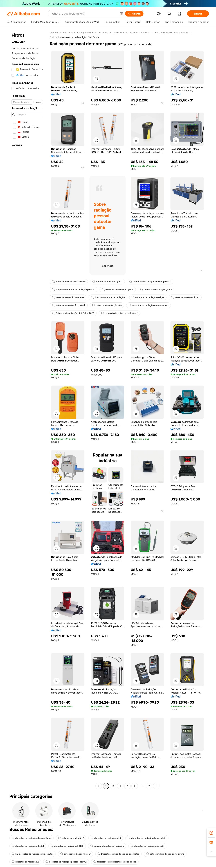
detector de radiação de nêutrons (165, 853)
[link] (211, 833)
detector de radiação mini (106, 838)
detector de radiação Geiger (148, 297)
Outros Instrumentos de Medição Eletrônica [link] (74, 37)
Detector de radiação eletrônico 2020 (73, 313)
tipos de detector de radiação (108, 297)
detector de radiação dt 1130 (67, 846)
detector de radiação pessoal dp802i (66, 861)
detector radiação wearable (68, 297)
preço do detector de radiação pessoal (73, 289)
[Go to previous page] (98, 786)
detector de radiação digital (28, 846)
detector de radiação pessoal (69, 281)
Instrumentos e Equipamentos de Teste (85, 32)
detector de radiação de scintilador (31, 838)
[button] (121, 13)
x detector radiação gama (107, 281)
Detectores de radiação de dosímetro (118, 853)
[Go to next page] (156, 786)
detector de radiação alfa (107, 305)
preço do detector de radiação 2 (119, 313)
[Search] (134, 14)
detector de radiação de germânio (147, 838)
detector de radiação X (25, 861)
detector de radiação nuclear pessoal (150, 281)
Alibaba (54, 32)
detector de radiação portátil (68, 305)
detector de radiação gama (117, 289)
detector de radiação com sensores (148, 305)
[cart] (169, 14)
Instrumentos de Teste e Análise (131, 32)
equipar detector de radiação (107, 846)
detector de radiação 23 (185, 297)
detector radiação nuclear (75, 853)
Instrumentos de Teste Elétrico (171, 32)
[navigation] (27, 410)
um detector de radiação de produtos (32, 853)
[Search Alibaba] (83, 14)
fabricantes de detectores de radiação (114, 861)
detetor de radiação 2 (71, 838)
